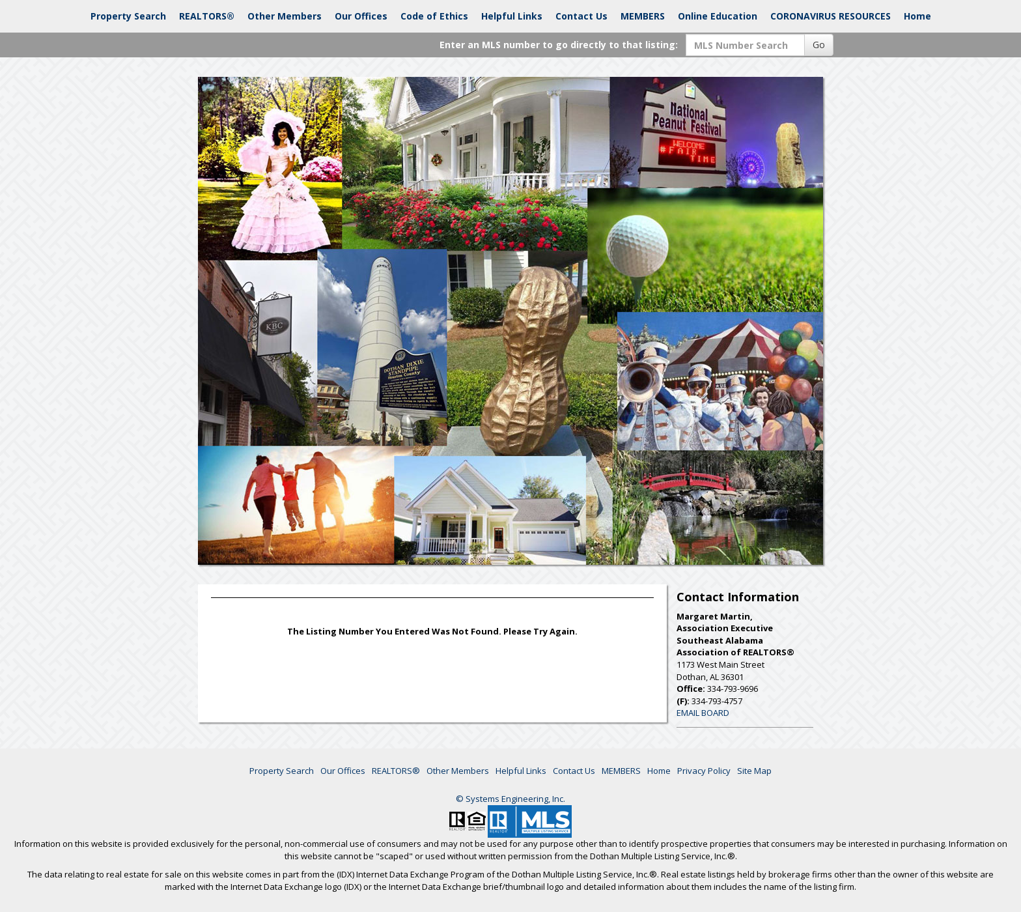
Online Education (717, 16)
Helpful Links (511, 16)
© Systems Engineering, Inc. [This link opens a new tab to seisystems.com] (510, 799)
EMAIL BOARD (703, 713)
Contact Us (581, 16)
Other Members (284, 16)
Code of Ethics (434, 16)
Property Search (128, 16)
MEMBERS (643, 16)
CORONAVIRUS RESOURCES (830, 16)
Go (819, 44)
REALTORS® (206, 16)
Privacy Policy (704, 771)
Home (917, 16)
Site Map (754, 771)
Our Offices (361, 16)
